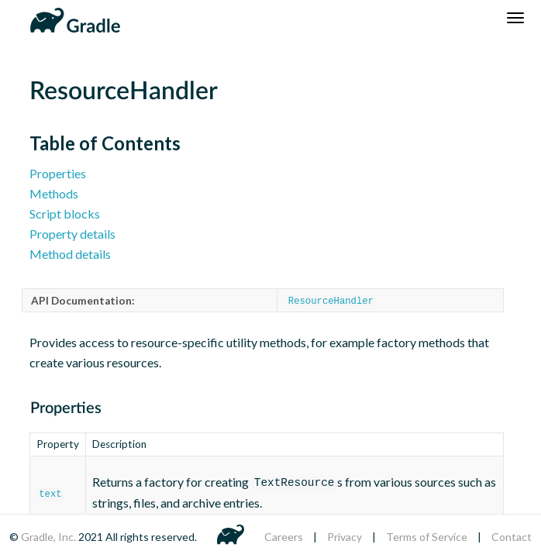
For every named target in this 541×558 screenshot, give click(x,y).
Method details (70, 253)
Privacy (344, 536)
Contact (511, 536)
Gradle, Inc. (49, 536)
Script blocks (64, 213)
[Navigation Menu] (515, 18)
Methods (53, 193)
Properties (57, 173)
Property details (72, 233)
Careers (283, 536)
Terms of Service (426, 536)
